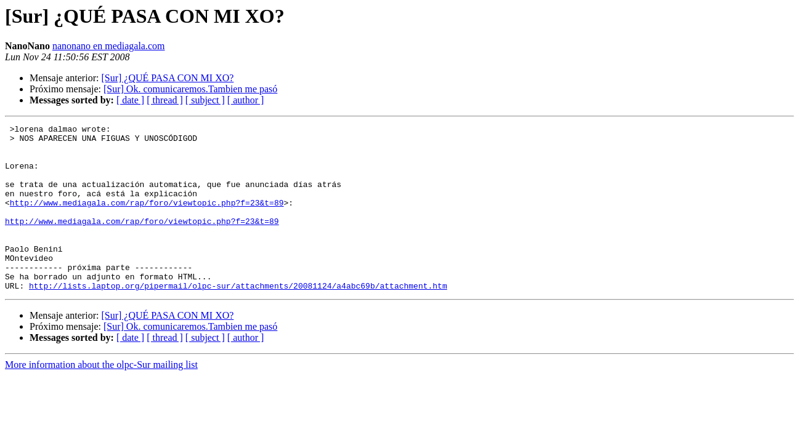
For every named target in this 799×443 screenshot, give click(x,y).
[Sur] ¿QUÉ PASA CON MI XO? (167, 78)
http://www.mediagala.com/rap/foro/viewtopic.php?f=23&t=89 (147, 219)
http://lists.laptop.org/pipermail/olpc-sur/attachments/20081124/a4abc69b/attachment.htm (238, 318)
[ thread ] (165, 100)
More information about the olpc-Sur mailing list (101, 398)
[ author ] (245, 100)
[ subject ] (205, 100)
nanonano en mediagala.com (108, 46)
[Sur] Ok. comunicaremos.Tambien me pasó (190, 89)
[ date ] (130, 100)
